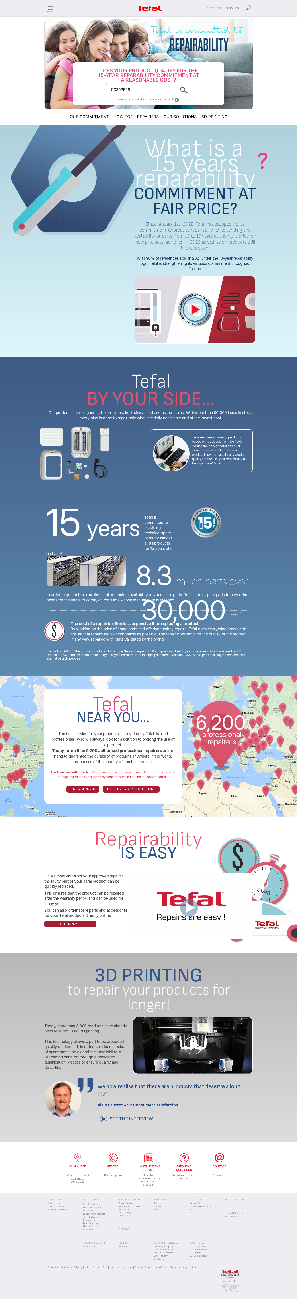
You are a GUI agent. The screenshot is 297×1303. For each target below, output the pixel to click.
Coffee (157, 1206)
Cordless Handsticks (200, 1206)
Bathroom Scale (233, 1216)
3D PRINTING (214, 117)
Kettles (158, 1209)
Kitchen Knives (91, 1220)
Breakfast (160, 1199)
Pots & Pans (88, 1211)
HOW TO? (122, 117)
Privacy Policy (82, 1267)
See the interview (131, 1119)
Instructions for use (164, 1249)
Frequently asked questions (131, 789)
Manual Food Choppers (95, 1226)
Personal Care (234, 1212)
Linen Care (54, 1199)
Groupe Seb (100, 1267)
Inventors (127, 1267)
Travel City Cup (234, 1199)
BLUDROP (124, 1229)
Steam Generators (57, 1206)
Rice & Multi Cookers (129, 1206)
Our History (195, 1252)
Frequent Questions (164, 1252)
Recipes (123, 1246)
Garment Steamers (57, 1209)
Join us (114, 1267)
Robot (193, 1209)
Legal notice (189, 1267)
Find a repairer (83, 789)
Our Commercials (199, 1256)
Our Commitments (199, 1249)
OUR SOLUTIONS (180, 117)
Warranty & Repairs (163, 1246)
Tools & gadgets (91, 1217)
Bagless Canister (198, 1203)
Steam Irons (54, 1203)
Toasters (158, 1203)
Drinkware (88, 1229)
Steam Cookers (126, 1203)
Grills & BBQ (125, 1209)
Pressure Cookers (92, 1207)
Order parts (70, 924)
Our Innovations (198, 1246)
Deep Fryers (125, 1215)
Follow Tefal (232, 8)
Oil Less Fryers (126, 1212)
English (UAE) (213, 7)
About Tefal (230, 1281)
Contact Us (160, 1259)
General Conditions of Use (151, 1267)
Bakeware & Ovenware (94, 1214)
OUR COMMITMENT (89, 117)
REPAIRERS (148, 117)
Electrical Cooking (131, 1199)
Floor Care (197, 1199)
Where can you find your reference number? (145, 99)
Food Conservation (93, 1223)
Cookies (174, 1267)
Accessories (89, 1246)
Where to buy (161, 1256)
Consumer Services (60, 1267)
